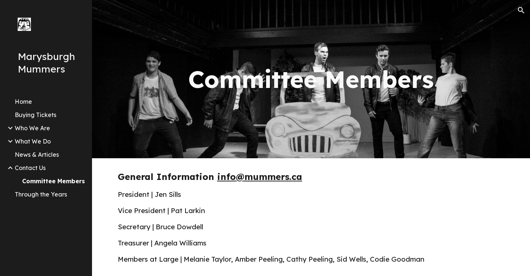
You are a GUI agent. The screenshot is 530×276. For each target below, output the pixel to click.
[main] (311, 79)
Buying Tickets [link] (35, 114)
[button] (521, 10)
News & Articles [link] (37, 154)
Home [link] (23, 101)
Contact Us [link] (30, 167)
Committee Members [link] (53, 181)
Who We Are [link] (32, 128)
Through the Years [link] (41, 194)
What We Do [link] (33, 141)
